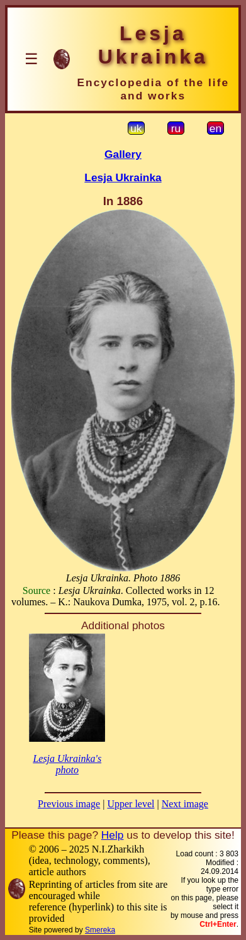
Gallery (123, 154)
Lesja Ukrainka (122, 177)
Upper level (130, 803)
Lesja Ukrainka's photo (67, 764)
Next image (185, 803)
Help (112, 835)
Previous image (69, 803)
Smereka (100, 930)
